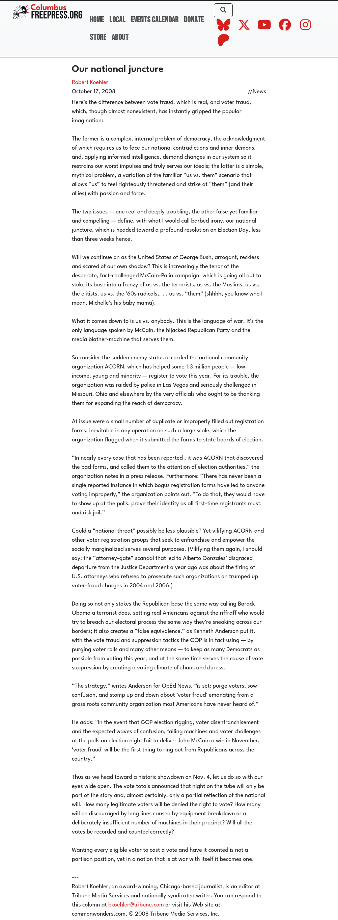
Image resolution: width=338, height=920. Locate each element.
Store (98, 37)
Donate (194, 20)
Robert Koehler (90, 82)
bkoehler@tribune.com (136, 905)
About (120, 37)
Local (117, 20)
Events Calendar (154, 20)
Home (97, 20)
